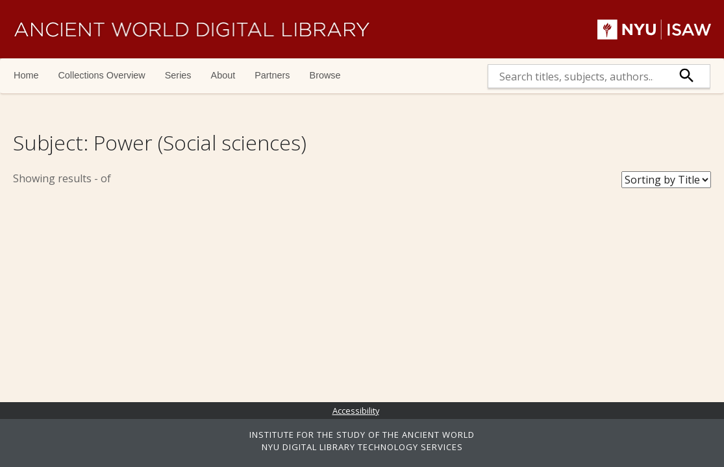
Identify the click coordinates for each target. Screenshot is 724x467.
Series (178, 75)
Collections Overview (101, 75)
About (223, 75)
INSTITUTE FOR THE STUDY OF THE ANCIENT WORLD (362, 434)
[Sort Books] (666, 179)
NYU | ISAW (654, 29)
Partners (272, 75)
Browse (325, 75)
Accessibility (355, 410)
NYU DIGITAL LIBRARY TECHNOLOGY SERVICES (362, 447)
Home (26, 75)
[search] (576, 76)
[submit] (687, 76)
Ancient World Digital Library (191, 29)
